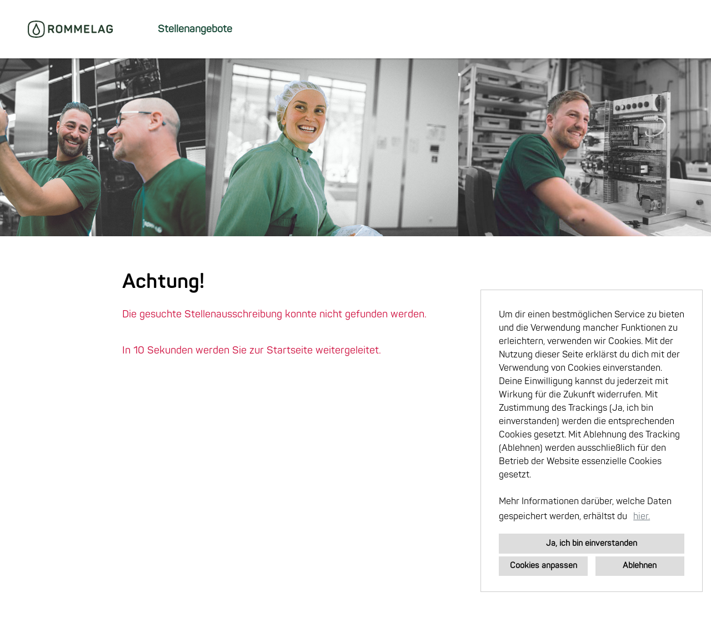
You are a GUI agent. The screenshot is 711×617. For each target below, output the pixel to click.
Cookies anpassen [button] (543, 565)
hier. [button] (641, 516)
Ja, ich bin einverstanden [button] (591, 543)
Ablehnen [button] (640, 565)
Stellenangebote (195, 29)
